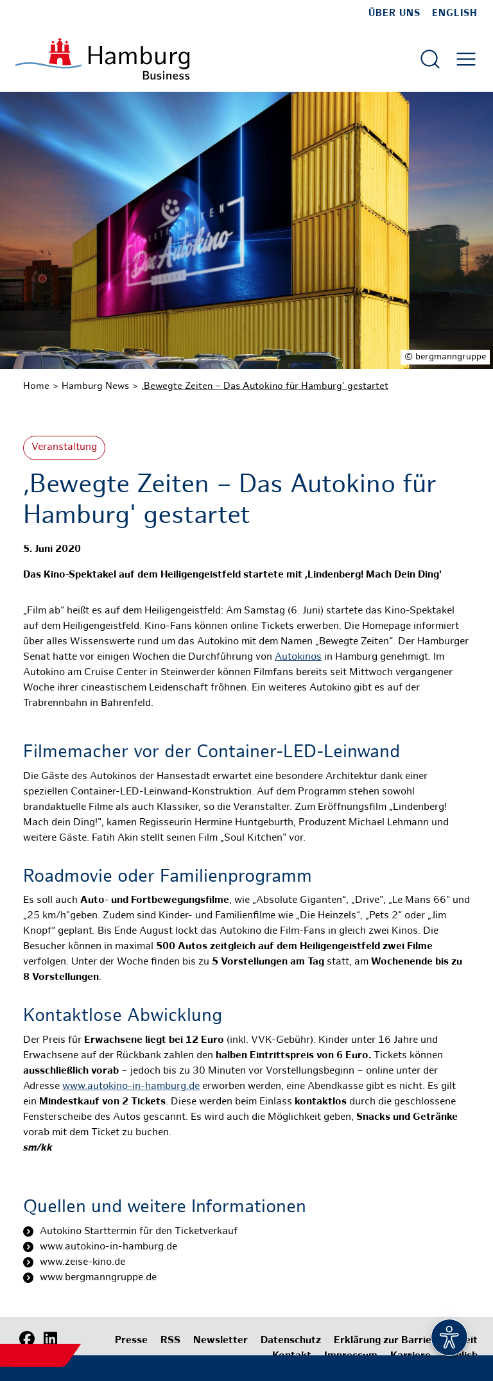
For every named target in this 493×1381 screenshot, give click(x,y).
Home (36, 386)
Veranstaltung (64, 447)
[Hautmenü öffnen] (466, 59)
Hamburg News (95, 386)
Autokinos (298, 657)
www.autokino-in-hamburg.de (131, 1087)
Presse (131, 1341)
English (455, 13)
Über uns (394, 13)
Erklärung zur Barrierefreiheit (406, 1341)
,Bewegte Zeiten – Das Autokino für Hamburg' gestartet (264, 386)
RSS (170, 1341)
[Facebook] (27, 1339)
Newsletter (220, 1341)
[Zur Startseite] (102, 59)
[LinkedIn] (50, 1339)
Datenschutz (291, 1341)
